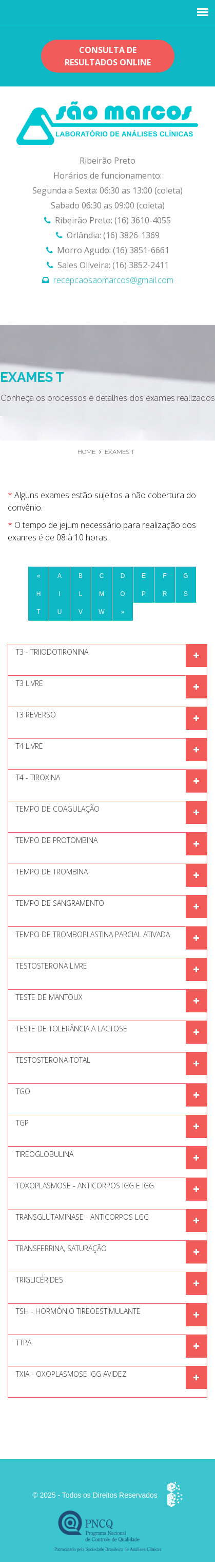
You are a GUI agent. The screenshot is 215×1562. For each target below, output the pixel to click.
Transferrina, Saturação (61, 1248)
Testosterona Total (53, 1060)
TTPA (23, 1342)
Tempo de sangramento (60, 903)
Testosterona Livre (51, 966)
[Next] (122, 612)
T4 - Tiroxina (38, 777)
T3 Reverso (36, 714)
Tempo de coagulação (58, 809)
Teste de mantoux (49, 997)
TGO (23, 1091)
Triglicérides (39, 1280)
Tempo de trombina (52, 871)
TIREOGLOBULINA (44, 1154)
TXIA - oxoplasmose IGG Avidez (71, 1374)
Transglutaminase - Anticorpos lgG (82, 1217)
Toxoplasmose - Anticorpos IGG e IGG (85, 1185)
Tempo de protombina (56, 840)
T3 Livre (29, 683)
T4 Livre (29, 746)
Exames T (119, 451)
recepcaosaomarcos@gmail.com (113, 280)
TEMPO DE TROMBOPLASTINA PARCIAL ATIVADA (93, 934)
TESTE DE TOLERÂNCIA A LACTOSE (71, 1028)
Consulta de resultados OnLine (108, 56)
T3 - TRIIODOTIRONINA (52, 652)
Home (86, 451)
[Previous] (38, 576)
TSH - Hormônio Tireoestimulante (78, 1311)
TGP (22, 1123)
